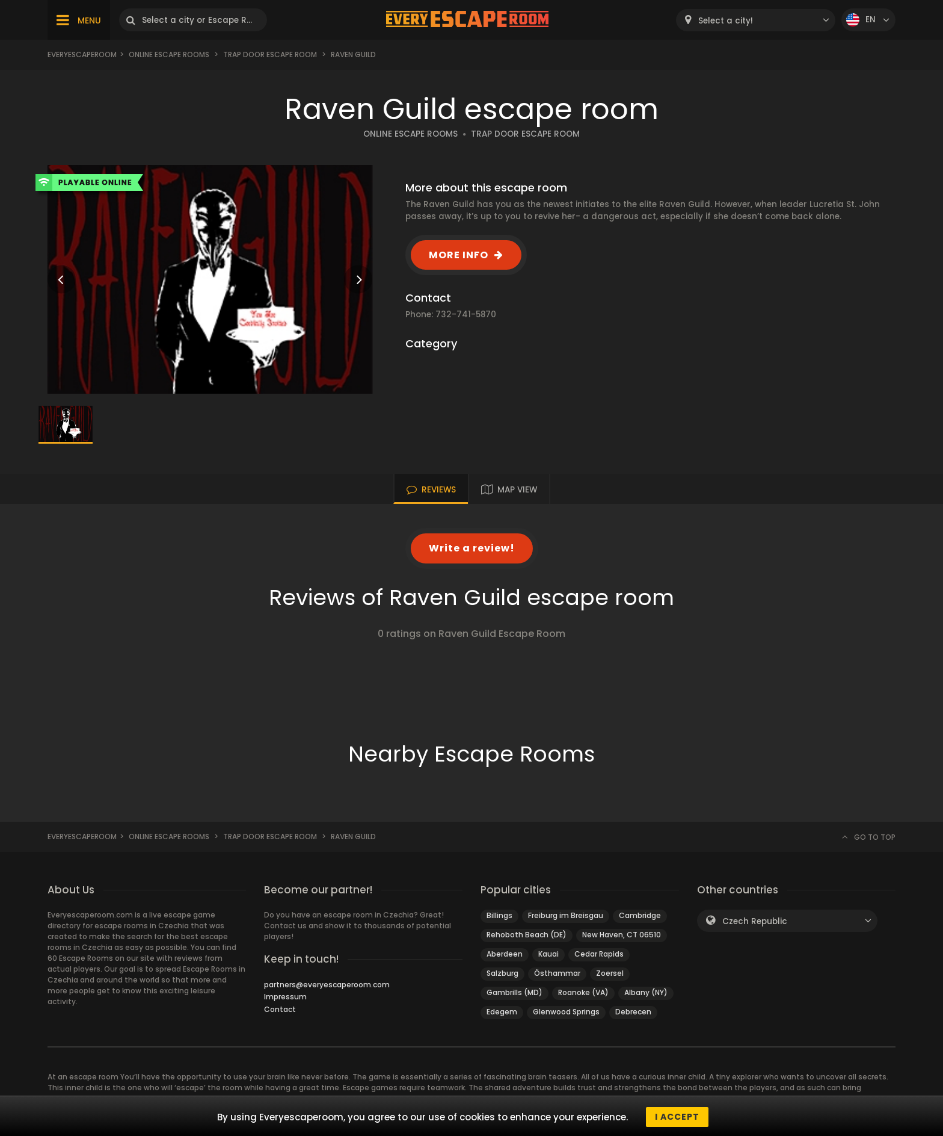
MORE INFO (458, 255)
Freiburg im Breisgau (565, 915)
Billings (499, 915)
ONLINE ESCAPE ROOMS (410, 134)
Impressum (285, 997)
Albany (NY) (646, 992)
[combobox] (755, 20)
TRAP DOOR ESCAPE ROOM (525, 134)
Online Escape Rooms (169, 54)
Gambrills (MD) (514, 992)
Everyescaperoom (82, 54)
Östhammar (557, 973)
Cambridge (640, 915)
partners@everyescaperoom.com (327, 984)
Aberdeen (505, 954)
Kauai (548, 954)
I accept (677, 1117)
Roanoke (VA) (583, 992)
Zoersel (610, 973)
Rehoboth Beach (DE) (527, 935)
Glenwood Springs (566, 1012)
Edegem (502, 1012)
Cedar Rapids (599, 954)
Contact (280, 1009)
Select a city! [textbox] (725, 20)
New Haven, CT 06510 (621, 935)
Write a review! (472, 548)
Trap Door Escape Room (270, 54)
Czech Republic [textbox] (754, 921)
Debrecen (633, 1012)
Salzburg (502, 973)
